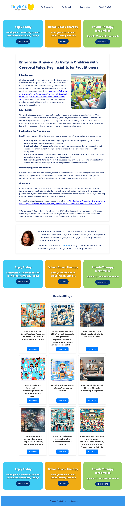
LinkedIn (65, 245)
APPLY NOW (23, 41)
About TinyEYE (105, 7)
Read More (33, 349)
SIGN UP (63, 41)
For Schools (67, 7)
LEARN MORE (102, 42)
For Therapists (47, 7)
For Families (85, 7)
